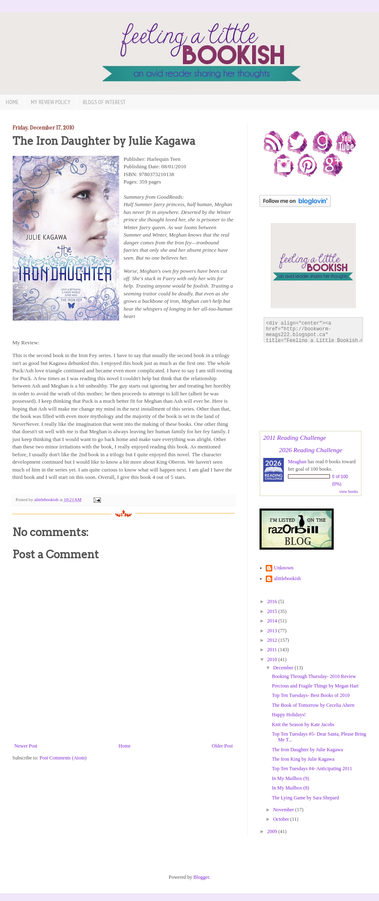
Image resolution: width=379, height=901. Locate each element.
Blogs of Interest (104, 102)
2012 (272, 640)
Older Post (222, 746)
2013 (272, 631)
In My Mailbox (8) (290, 788)
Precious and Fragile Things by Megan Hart (315, 686)
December (284, 668)
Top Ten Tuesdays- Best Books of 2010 (311, 695)
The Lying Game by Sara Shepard (305, 798)
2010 (272, 659)
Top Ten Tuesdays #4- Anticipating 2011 (312, 768)
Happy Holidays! (289, 715)
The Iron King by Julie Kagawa (303, 759)
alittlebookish (287, 578)
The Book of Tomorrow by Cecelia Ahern (313, 705)
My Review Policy (50, 102)
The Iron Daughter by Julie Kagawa (307, 749)
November (284, 810)
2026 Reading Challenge (310, 449)
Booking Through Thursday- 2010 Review (314, 676)
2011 (272, 650)
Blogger (201, 877)
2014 (272, 621)
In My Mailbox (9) (290, 778)
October (281, 819)
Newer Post (25, 746)
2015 (272, 611)
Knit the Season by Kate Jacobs (303, 724)
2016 (272, 601)
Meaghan (297, 461)
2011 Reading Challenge (294, 437)
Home (12, 102)
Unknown (283, 568)
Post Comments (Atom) (63, 758)
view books (348, 491)
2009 (272, 831)
